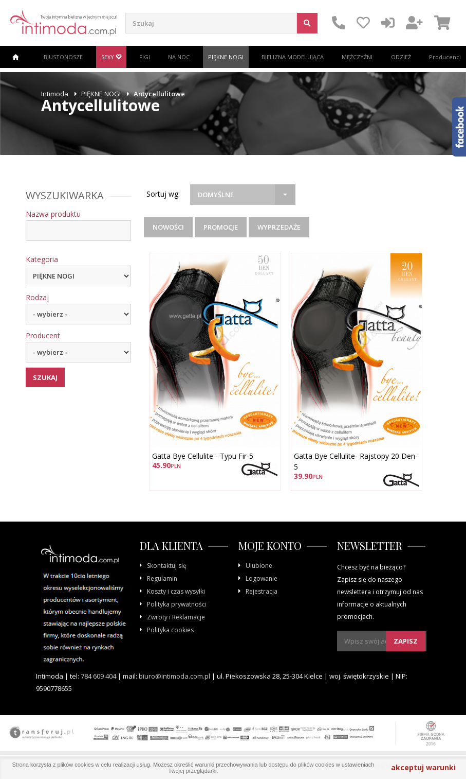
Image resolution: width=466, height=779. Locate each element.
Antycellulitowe (159, 93)
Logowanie (261, 578)
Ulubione (259, 565)
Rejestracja (261, 591)
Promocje (220, 227)
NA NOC (179, 57)
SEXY (111, 57)
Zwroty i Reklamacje (176, 617)
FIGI (144, 57)
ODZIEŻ (401, 57)
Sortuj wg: (163, 194)
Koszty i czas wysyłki (176, 591)
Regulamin (162, 578)
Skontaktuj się (167, 565)
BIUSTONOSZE (63, 57)
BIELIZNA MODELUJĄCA (293, 57)
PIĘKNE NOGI (226, 57)
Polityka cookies (170, 630)
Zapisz (406, 641)
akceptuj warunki (423, 767)
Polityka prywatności (177, 604)
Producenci (445, 57)
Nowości (168, 227)
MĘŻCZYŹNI (357, 57)
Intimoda (54, 93)
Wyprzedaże (279, 227)
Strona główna (15, 57)
